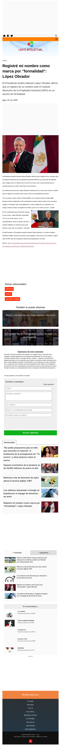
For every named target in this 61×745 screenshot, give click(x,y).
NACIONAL (4, 60)
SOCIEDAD (30, 722)
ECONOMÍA (30, 718)
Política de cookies (41, 736)
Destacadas (9, 442)
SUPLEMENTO (30, 729)
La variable (21, 611)
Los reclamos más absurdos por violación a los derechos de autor (32, 577)
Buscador (30, 704)
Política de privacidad (28, 736)
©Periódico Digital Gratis (30, 694)
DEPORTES (30, 726)
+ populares (43, 552)
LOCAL (30, 708)
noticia (8, 294)
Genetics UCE (22, 639)
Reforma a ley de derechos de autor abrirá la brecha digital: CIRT (32, 568)
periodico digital (12, 299)
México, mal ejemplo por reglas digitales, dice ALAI (30, 315)
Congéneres (22, 630)
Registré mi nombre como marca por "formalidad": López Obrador (30, 586)
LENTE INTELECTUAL (28, 734)
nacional (9, 289)
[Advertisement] (32, 16)
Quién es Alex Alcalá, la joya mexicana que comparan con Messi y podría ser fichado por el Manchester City (32, 560)
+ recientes (17, 552)
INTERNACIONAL (30, 715)
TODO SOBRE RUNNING (26, 620)
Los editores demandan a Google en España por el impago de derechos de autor (21, 493)
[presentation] (22, 423)
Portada (30, 701)
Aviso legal (17, 736)
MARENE (21, 648)
